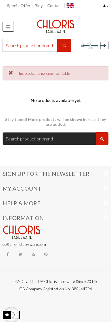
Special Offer (18, 5)
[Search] (37, 45)
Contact (54, 5)
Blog (39, 5)
